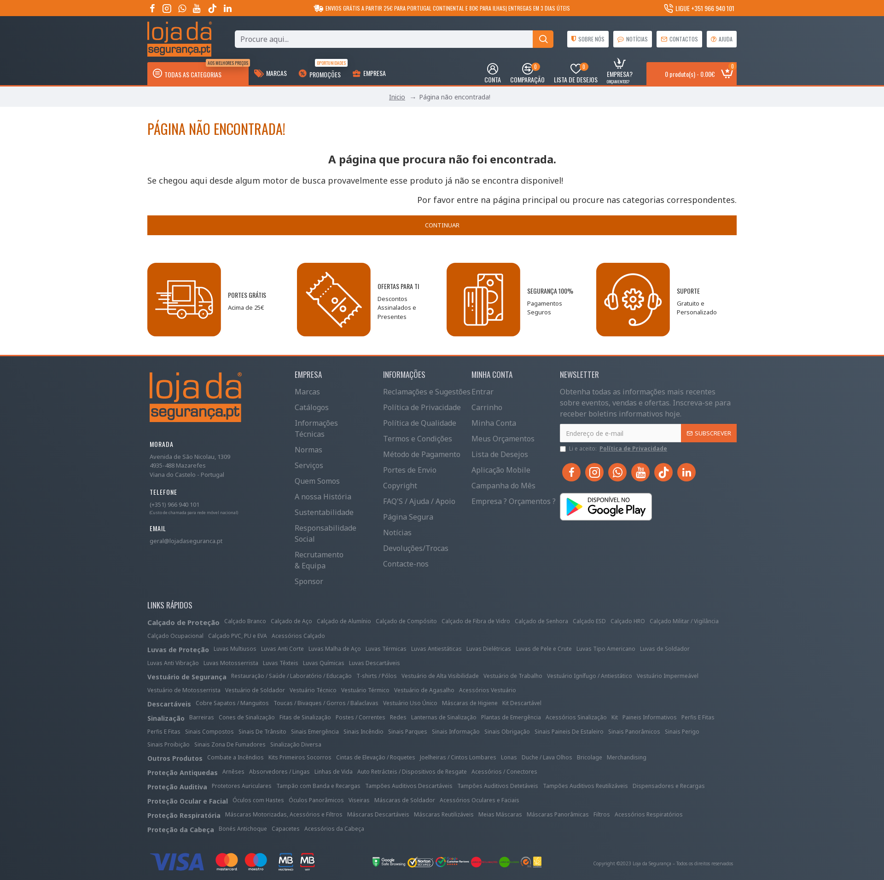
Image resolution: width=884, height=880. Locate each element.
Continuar (442, 225)
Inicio (397, 97)
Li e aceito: (614, 449)
